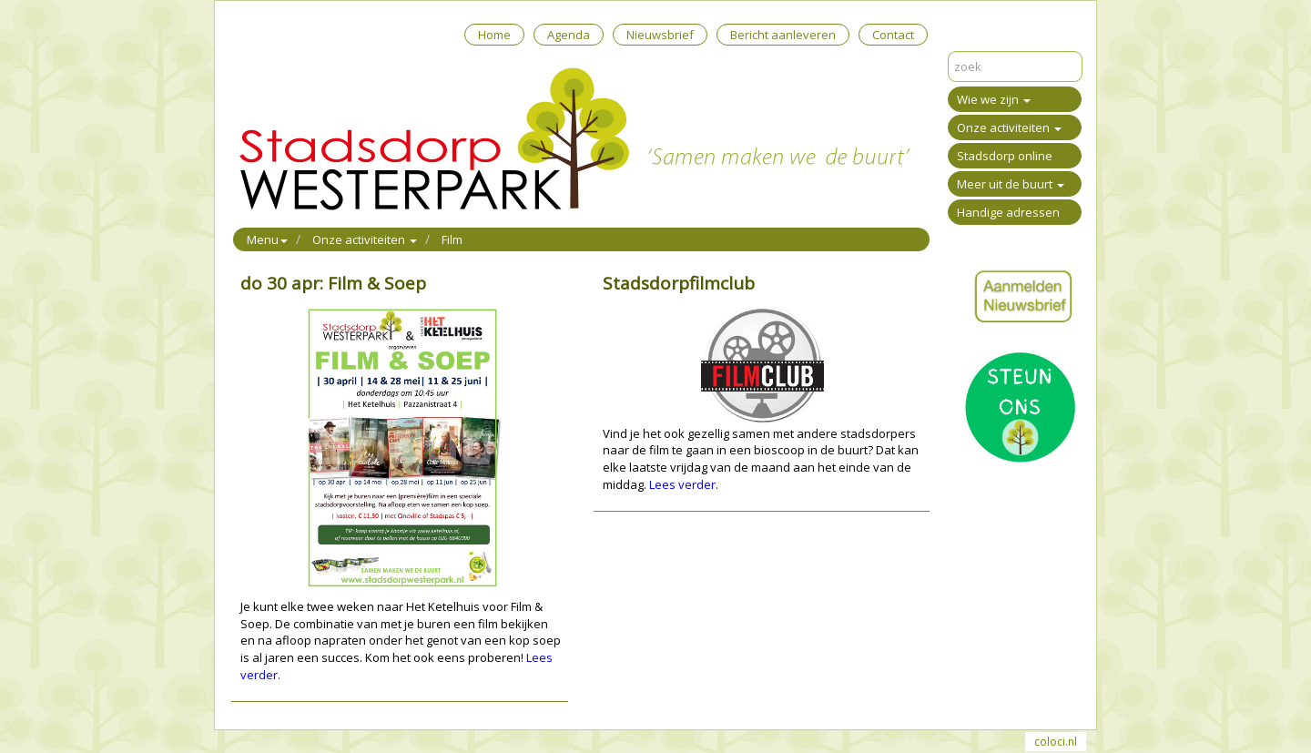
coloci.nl (1055, 741)
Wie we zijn (994, 99)
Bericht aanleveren (783, 34)
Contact (893, 34)
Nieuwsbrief (660, 34)
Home (494, 34)
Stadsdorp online (1004, 156)
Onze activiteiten (1009, 127)
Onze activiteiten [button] (364, 239)
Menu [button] (267, 239)
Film (452, 239)
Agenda (568, 34)
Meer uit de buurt (1010, 184)
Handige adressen (1008, 212)
